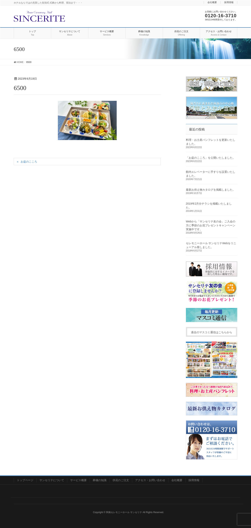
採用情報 (229, 2)
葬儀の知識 (99, 480)
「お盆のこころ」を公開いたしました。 (210, 157)
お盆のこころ (29, 161)
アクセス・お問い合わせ (150, 480)
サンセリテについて (51, 480)
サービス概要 (78, 480)
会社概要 (212, 2)
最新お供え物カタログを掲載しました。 (210, 189)
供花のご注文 (121, 480)
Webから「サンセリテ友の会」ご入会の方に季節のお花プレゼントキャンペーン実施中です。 (211, 225)
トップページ (25, 480)
